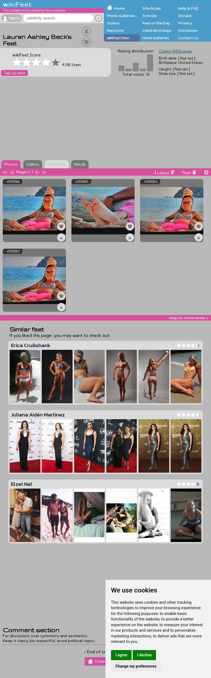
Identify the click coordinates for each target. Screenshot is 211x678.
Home (119, 8)
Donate (184, 16)
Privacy (185, 23)
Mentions (115, 30)
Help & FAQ (188, 8)
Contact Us (188, 38)
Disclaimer (188, 30)
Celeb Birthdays (156, 30)
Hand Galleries (155, 38)
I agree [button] (121, 655)
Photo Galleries (121, 16)
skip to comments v (188, 318)
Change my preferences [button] (135, 666)
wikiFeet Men (118, 38)
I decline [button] (144, 655)
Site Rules (151, 8)
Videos (113, 23)
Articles (149, 16)
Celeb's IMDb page (175, 51)
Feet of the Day (156, 23)
